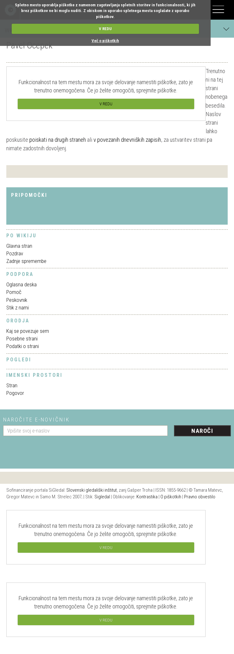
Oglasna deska (21, 284)
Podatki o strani (22, 346)
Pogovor (15, 393)
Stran (11, 385)
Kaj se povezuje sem (27, 331)
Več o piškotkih (105, 40)
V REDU (105, 28)
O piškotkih (170, 497)
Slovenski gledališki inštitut (91, 490)
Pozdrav (14, 253)
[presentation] (51, 450)
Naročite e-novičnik (36, 419)
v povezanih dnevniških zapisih (127, 139)
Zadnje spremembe (26, 261)
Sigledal (102, 497)
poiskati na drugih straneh (57, 139)
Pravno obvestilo (199, 497)
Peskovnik (16, 300)
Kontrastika (147, 497)
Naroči (202, 430)
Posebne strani (22, 338)
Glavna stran (19, 246)
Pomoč (13, 292)
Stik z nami (17, 307)
